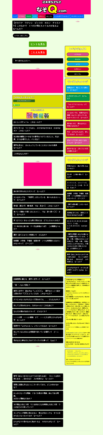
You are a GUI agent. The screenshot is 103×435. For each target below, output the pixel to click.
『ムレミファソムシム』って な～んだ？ (77, 106)
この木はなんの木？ (21, 154)
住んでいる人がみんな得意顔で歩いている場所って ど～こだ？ (36, 333)
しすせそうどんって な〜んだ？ (77, 97)
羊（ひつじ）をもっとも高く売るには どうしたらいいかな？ (37, 220)
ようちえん (22, 16)
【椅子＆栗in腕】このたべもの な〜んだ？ (78, 206)
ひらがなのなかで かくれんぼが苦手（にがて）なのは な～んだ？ (77, 270)
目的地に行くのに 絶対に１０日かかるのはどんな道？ (77, 214)
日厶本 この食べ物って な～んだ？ (77, 176)
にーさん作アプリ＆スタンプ (61, 16)
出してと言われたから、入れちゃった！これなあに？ (34, 305)
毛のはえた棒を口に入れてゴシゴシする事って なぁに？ (35, 340)
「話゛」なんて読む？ (22, 285)
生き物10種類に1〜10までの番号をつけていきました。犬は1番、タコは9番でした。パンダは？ (36, 138)
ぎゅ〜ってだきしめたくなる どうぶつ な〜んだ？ (77, 141)
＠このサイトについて (77, 16)
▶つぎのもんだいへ (22, 61)
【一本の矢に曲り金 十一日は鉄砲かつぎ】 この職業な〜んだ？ (37, 227)
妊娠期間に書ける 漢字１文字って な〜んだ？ (32, 279)
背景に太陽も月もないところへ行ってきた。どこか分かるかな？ (36, 386)
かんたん (29, 16)
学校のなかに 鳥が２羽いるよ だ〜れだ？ (78, 167)
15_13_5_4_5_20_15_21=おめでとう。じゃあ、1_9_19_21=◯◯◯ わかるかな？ (77, 224)
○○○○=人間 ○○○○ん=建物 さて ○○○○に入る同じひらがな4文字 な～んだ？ (38, 318)
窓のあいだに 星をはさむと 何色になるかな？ (77, 125)
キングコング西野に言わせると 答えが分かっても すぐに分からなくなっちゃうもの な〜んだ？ (37, 414)
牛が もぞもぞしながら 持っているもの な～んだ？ (77, 133)
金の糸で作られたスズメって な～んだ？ (29, 191)
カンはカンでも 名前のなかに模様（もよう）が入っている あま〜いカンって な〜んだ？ (77, 115)
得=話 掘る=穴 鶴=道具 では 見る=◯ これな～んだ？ (36, 206)
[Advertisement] (37, 81)
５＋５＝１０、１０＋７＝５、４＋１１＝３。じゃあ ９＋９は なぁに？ (77, 185)
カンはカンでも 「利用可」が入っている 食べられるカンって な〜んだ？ (37, 198)
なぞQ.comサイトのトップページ (75, 332)
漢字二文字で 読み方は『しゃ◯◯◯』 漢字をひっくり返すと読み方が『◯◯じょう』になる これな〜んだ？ (37, 292)
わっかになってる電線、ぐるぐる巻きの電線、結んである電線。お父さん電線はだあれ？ (36, 395)
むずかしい (41, 16)
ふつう (35, 16)
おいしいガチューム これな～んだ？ (28, 122)
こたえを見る (38, 52)
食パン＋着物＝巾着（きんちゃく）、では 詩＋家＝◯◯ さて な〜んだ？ (37, 213)
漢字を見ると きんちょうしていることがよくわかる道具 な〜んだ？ (36, 146)
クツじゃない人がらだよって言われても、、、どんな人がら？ (37, 299)
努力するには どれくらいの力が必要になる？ (77, 150)
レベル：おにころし (21, 35)
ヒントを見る (38, 44)
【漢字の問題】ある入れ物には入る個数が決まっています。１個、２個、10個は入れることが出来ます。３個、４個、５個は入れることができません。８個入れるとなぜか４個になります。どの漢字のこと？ (77, 241)
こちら (80, 327)
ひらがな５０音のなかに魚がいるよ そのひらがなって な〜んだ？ (37, 423)
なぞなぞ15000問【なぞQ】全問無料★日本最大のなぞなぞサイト (51, 7)
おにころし (49, 16)
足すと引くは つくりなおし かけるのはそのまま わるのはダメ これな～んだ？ (37, 129)
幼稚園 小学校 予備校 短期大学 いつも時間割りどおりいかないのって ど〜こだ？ (37, 242)
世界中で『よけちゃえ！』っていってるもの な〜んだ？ (35, 326)
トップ (15, 16)
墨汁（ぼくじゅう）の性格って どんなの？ (30, 235)
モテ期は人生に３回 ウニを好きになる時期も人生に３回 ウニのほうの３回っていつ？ (37, 406)
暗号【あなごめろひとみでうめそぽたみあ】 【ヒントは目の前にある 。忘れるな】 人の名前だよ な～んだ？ (37, 377)
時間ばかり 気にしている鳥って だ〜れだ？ (77, 89)
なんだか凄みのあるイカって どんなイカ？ (30, 311)
